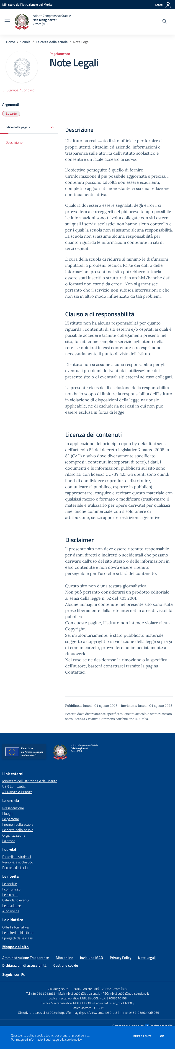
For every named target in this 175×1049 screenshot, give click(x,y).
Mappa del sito (15, 947)
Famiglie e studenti (16, 856)
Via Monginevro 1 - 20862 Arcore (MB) (73, 988)
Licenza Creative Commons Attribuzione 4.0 (107, 719)
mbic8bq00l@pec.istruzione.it (129, 993)
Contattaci (75, 672)
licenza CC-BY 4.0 (108, 474)
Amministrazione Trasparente (25, 957)
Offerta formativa (15, 927)
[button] (29, 127)
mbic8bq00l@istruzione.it (82, 993)
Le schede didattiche (17, 932)
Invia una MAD (91, 957)
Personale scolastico (17, 862)
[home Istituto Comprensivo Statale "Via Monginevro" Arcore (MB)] (43, 22)
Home (10, 42)
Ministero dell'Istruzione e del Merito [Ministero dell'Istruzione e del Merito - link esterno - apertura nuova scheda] (29, 781)
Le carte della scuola (52, 42)
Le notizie (9, 883)
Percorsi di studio (15, 867)
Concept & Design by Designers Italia (142, 1026)
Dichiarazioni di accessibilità (24, 965)
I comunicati (11, 889)
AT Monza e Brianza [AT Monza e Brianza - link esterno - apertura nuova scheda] (17, 792)
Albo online (10, 911)
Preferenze (142, 1036)
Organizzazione (13, 835)
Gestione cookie (65, 965)
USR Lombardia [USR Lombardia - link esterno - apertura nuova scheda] (14, 786)
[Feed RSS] (23, 974)
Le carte (11, 113)
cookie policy (73, 1039)
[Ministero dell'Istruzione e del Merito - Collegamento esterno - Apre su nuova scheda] (27, 4)
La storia (8, 840)
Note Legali (147, 957)
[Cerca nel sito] (164, 22)
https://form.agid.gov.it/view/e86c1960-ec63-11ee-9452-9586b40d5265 (108, 1012)
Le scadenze (11, 905)
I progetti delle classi (17, 938)
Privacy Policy (120, 957)
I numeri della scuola (17, 824)
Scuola (25, 42)
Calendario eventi (15, 900)
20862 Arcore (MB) (115, 988)
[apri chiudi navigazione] (7, 22)
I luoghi (7, 813)
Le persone (10, 819)
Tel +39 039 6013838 (41, 993)
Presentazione (13, 808)
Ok (162, 1036)
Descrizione (14, 142)
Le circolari (10, 894)
